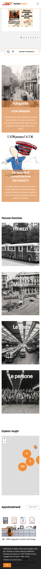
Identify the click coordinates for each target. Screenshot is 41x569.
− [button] (4, 442)
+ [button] (4, 438)
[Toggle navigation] (37, 4)
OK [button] (7, 565)
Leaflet (37, 494)
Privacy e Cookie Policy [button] (12, 559)
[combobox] (27, 52)
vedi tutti (33, 507)
